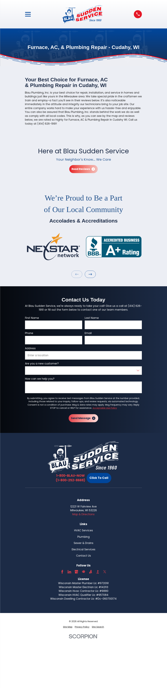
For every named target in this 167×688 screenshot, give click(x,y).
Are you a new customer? (42, 363)
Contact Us (83, 555)
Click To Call (99, 478)
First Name (32, 317)
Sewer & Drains (83, 543)
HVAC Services (83, 530)
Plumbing (83, 537)
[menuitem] (67, 627)
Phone (29, 333)
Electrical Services (83, 549)
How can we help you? (39, 378)
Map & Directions (83, 514)
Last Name (92, 317)
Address (30, 348)
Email (88, 333)
